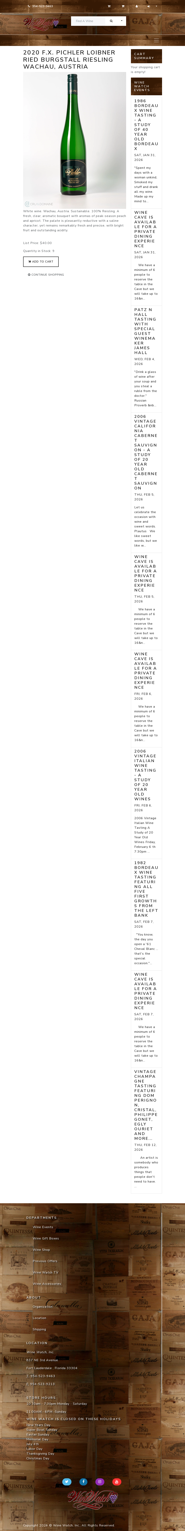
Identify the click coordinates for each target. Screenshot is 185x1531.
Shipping (39, 1329)
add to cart (40, 262)
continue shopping (46, 275)
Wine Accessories (47, 1284)
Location (39, 1318)
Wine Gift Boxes (46, 1238)
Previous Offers (45, 1261)
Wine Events (43, 1227)
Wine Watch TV (45, 1272)
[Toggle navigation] (156, 40)
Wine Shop (41, 1250)
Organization (43, 1306)
